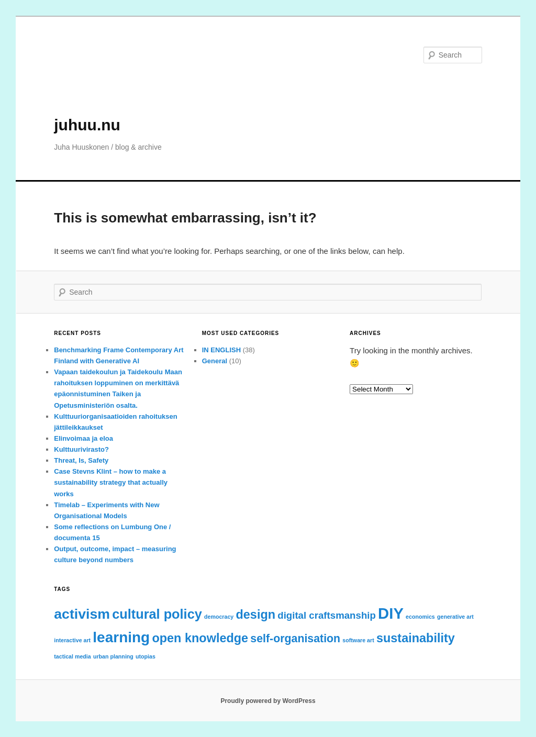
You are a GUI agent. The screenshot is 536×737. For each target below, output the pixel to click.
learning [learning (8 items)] (121, 637)
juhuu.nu (87, 124)
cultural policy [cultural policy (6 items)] (157, 614)
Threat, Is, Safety (81, 460)
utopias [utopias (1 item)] (145, 656)
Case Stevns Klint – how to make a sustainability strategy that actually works (111, 482)
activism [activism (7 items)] (82, 614)
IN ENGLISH (221, 350)
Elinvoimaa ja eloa (83, 438)
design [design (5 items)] (255, 614)
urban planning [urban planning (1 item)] (113, 656)
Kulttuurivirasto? (81, 449)
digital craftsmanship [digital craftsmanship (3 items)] (326, 615)
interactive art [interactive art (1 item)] (72, 640)
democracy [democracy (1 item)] (218, 616)
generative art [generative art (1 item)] (455, 616)
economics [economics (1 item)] (420, 616)
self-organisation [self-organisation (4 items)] (295, 638)
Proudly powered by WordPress (267, 701)
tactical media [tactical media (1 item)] (72, 656)
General (214, 361)
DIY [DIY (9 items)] (391, 613)
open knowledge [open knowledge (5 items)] (200, 638)
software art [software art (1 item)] (358, 640)
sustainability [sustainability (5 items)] (415, 638)
